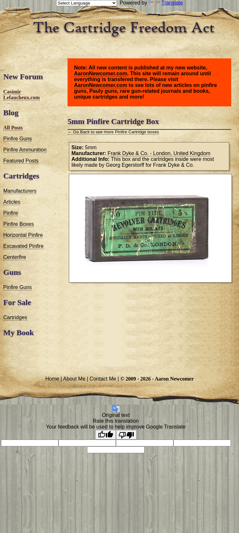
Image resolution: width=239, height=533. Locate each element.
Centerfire (14, 257)
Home (52, 379)
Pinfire (10, 213)
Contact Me (103, 379)
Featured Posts (21, 161)
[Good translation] (105, 435)
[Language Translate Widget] (86, 3)
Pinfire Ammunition (24, 149)
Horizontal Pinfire (23, 235)
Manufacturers (19, 191)
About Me (74, 379)
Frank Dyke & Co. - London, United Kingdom (158, 153)
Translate (165, 3)
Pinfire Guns (17, 138)
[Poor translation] (126, 435)
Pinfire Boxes (18, 224)
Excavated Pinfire (23, 246)
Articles (11, 202)
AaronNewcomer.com (100, 73)
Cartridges (15, 317)
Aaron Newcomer (174, 379)
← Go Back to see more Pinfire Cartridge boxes (113, 131)
